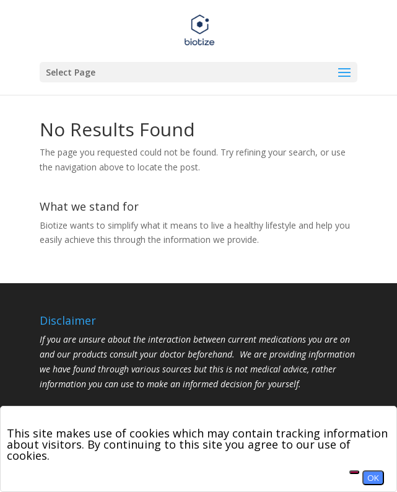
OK (373, 477)
